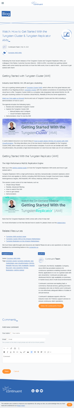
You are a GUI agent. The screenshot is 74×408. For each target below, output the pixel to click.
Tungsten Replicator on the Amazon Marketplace (22, 241)
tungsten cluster (11, 261)
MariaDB (8, 265)
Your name (6, 333)
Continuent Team (14, 47)
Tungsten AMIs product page (16, 236)
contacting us (33, 247)
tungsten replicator (23, 261)
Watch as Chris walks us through (13, 98)
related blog (61, 223)
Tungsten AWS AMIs (15, 53)
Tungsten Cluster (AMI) (34, 87)
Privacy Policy (21, 405)
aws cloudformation (22, 263)
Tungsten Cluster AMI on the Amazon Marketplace (23, 239)
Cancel (16, 371)
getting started (19, 270)
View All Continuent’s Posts (51, 306)
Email (4, 339)
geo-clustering (18, 268)
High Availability (23, 265)
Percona (15, 265)
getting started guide (19, 168)
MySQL (31, 263)
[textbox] (37, 358)
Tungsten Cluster (30, 90)
